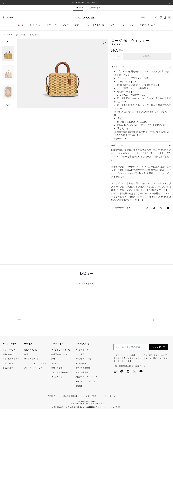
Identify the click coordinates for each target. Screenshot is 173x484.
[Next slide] (169, 2)
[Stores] (8, 17)
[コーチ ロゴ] (87, 18)
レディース (6, 35)
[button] (8, 53)
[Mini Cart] (169, 17)
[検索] (145, 17)
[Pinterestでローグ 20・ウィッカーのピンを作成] (154, 208)
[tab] (78, 8)
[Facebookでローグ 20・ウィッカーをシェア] (147, 208)
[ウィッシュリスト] (160, 17)
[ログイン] (165, 17)
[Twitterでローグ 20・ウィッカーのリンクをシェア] (161, 208)
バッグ (15, 35)
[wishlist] (104, 43)
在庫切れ (147, 56)
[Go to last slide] (3, 2)
